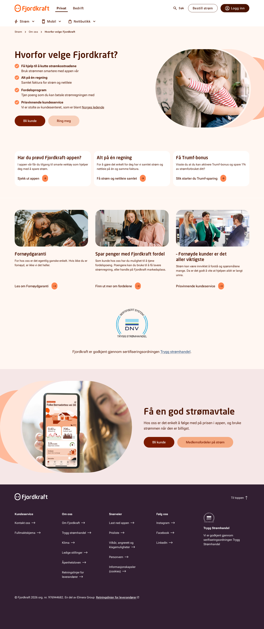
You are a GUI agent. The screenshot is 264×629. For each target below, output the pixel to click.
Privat (61, 8)
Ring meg (64, 121)
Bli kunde (30, 121)
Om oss (33, 31)
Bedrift (78, 8)
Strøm (18, 31)
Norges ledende (93, 107)
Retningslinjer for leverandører (116, 597)
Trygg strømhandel (175, 351)
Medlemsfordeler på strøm (205, 442)
